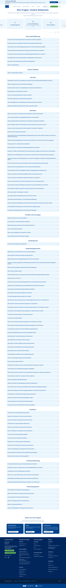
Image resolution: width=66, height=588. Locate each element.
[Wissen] (33, 6)
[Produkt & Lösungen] (17, 6)
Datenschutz (33, 581)
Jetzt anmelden (54, 2)
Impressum (16, 581)
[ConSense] (7, 6)
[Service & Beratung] (26, 6)
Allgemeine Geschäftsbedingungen (24, 581)
